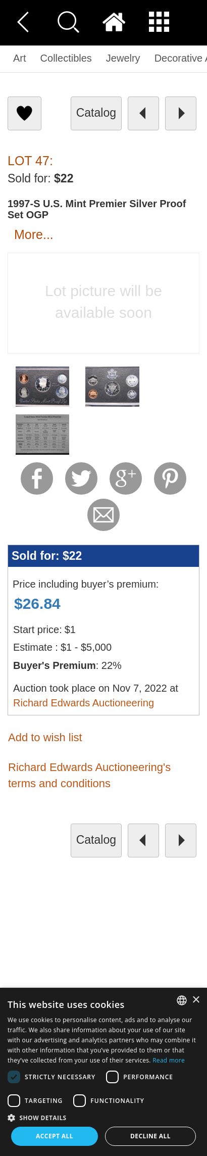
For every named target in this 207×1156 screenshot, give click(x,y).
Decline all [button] (150, 1136)
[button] (103, 1117)
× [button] (195, 1000)
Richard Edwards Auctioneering (83, 702)
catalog (96, 112)
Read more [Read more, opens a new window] (168, 1060)
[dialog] (103, 1072)
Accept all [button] (54, 1136)
